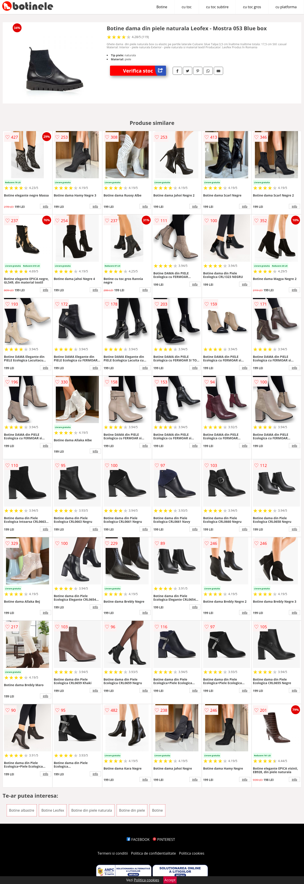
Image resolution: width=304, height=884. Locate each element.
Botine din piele (132, 810)
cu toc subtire (217, 6)
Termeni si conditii (113, 853)
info (45, 206)
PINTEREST (164, 839)
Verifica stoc (144, 71)
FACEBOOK (138, 839)
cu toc (187, 6)
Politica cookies (191, 853)
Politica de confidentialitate (153, 853)
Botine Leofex (52, 810)
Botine (161, 6)
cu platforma (286, 6)
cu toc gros (252, 6)
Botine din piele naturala (91, 810)
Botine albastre (21, 810)
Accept (170, 880)
